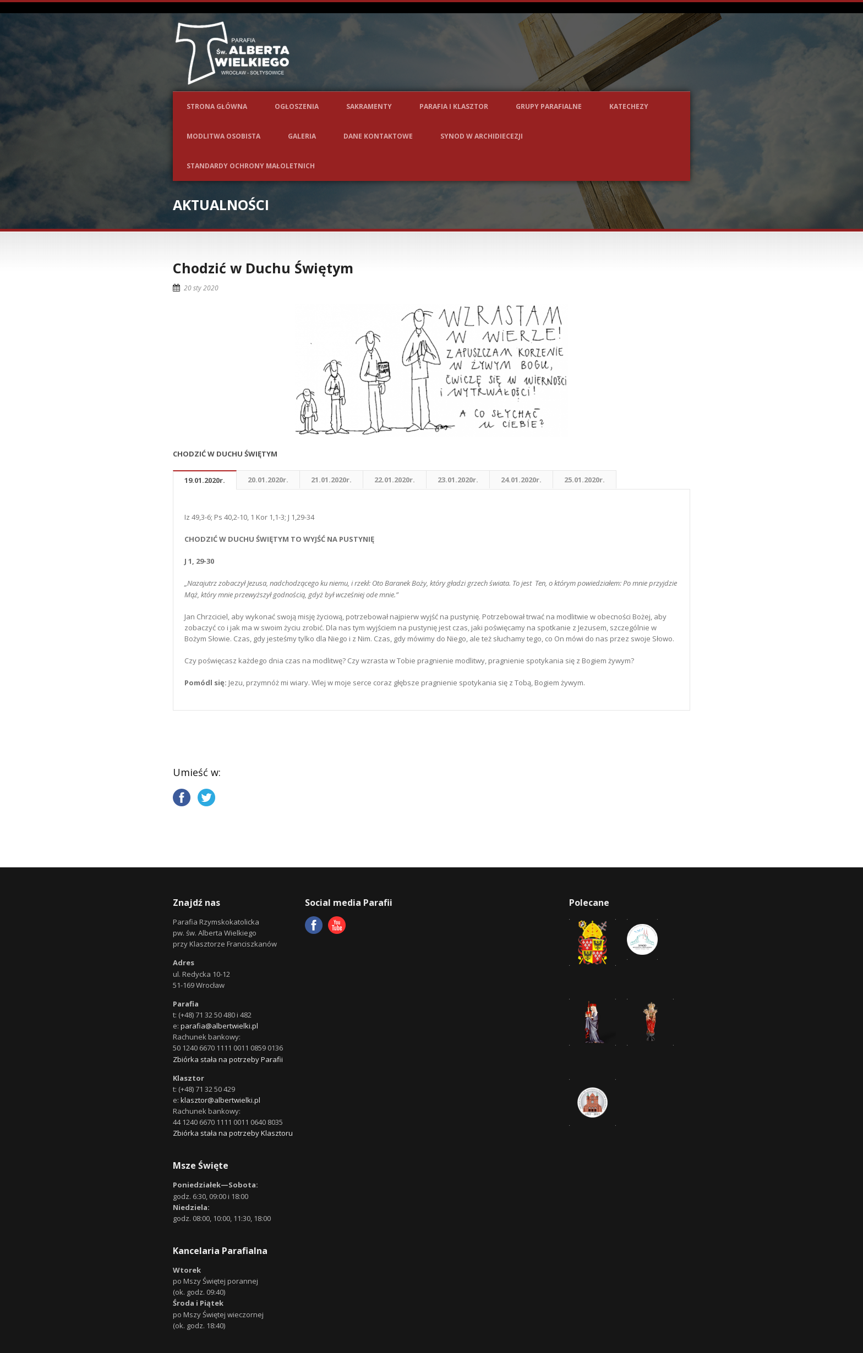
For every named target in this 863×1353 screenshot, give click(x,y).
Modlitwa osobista (223, 136)
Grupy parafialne (549, 106)
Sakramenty (369, 106)
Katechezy (628, 106)
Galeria (302, 136)
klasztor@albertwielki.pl (220, 1100)
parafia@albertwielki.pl (219, 1026)
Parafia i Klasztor (453, 106)
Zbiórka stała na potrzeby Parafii (228, 1059)
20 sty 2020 (201, 288)
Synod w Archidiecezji (481, 136)
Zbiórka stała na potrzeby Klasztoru (233, 1133)
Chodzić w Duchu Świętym (263, 267)
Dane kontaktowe (378, 136)
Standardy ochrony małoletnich (251, 165)
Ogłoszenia (297, 106)
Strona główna (217, 106)
